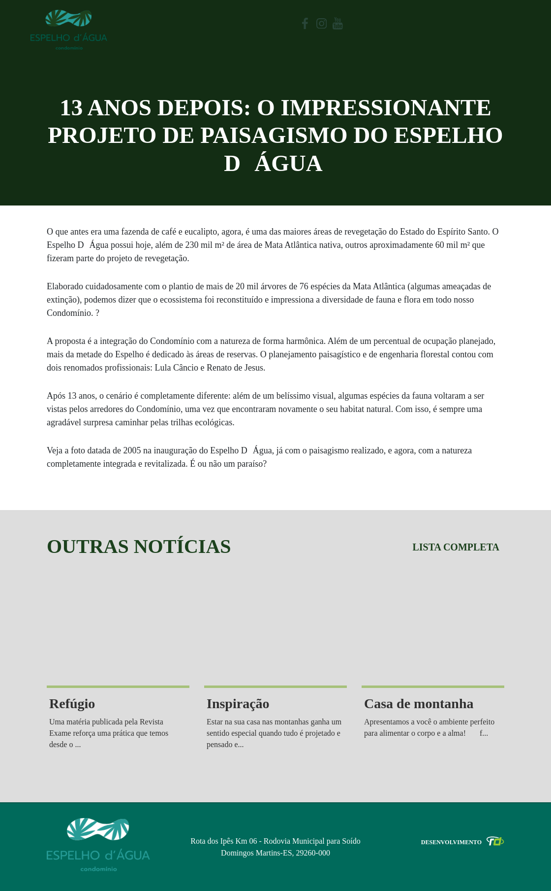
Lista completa (455, 547)
